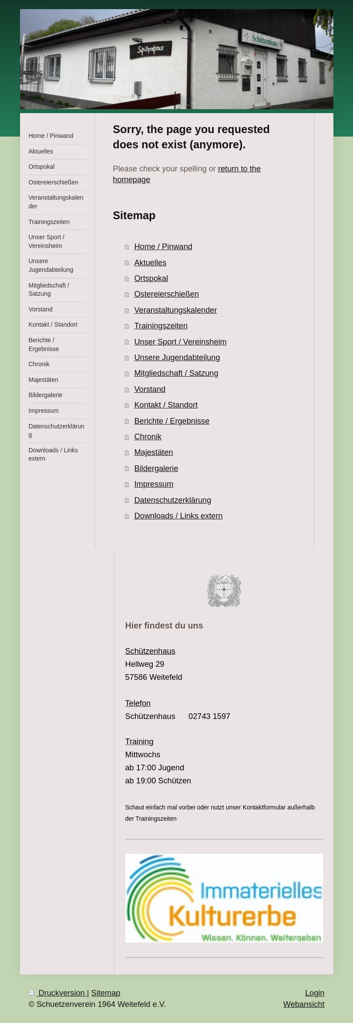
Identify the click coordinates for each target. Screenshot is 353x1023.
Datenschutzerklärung (172, 500)
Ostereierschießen (166, 294)
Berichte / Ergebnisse (171, 421)
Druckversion (58, 993)
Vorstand (149, 389)
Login (315, 993)
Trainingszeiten (161, 325)
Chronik (147, 436)
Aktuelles (150, 262)
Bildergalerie (156, 468)
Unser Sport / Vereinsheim (180, 342)
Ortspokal (151, 278)
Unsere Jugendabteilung (177, 357)
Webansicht (304, 1004)
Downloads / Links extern (178, 516)
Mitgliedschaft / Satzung (176, 373)
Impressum (153, 484)
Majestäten (153, 452)
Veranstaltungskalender (175, 310)
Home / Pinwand (163, 246)
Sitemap (106, 993)
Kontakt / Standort (166, 405)
